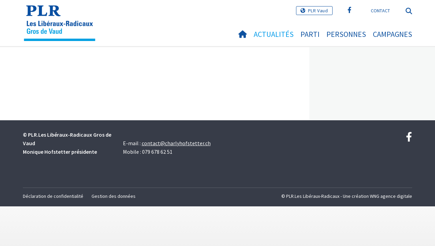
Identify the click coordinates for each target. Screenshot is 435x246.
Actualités (274, 34)
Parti (310, 34)
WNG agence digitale (391, 196)
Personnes (346, 34)
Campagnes (392, 34)
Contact (380, 11)
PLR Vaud (318, 11)
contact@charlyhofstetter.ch (176, 143)
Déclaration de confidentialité (53, 196)
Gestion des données (114, 196)
